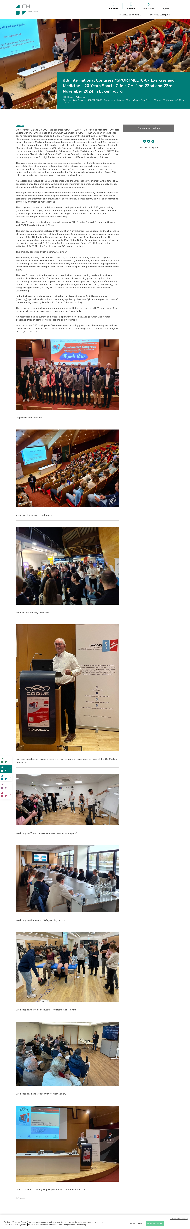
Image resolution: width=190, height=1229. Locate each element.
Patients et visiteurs (129, 14)
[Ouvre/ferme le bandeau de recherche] (113, 6)
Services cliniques (160, 14)
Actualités (80, 97)
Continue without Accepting (179, 1219)
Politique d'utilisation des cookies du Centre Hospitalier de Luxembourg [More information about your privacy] (57, 1225)
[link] (6, 760)
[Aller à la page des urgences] (165, 6)
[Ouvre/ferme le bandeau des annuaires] (131, 6)
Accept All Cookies (154, 1223)
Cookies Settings (135, 1223)
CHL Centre (68, 97)
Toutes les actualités (149, 128)
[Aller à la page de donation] (148, 6)
